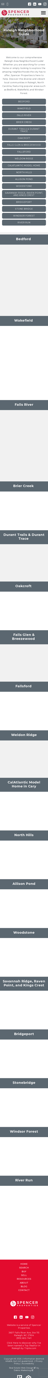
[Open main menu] (43, 13)
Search (24, 1268)
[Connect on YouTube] (39, 4)
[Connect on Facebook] (29, 4)
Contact (24, 1290)
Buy (24, 1271)
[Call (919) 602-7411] (7, 4)
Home (24, 1264)
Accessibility (28, 1363)
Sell (24, 1275)
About (24, 1283)
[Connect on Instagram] (44, 4)
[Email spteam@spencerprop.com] (3, 4)
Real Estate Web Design (22, 1368)
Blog (24, 1286)
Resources (24, 1279)
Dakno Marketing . (24, 1370)
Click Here (12, 1343)
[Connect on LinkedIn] (34, 4)
